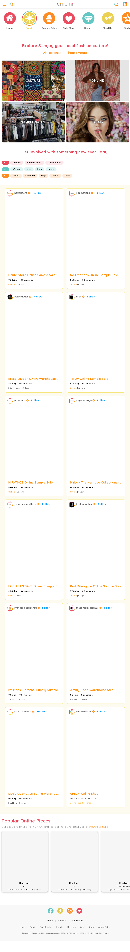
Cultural (17, 162)
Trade (91, 927)
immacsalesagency (27, 607)
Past (67, 175)
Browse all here (98, 826)
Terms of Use (96, 933)
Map (43, 175)
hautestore (22, 192)
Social (82, 927)
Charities (71, 927)
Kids (39, 169)
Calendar (30, 175)
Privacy (105, 933)
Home (51, 169)
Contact (62, 920)
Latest (55, 175)
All (5, 162)
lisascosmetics (24, 711)
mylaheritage (85, 400)
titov (80, 296)
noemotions (84, 192)
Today (16, 175)
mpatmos (21, 400)
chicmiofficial (85, 711)
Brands (59, 927)
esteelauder (22, 296)
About (50, 920)
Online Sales (54, 162)
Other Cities (104, 927)
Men (29, 169)
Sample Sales (34, 162)
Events (33, 927)
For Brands (77, 920)
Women (17, 169)
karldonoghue (86, 504)
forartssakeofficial (27, 504)
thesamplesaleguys (89, 607)
